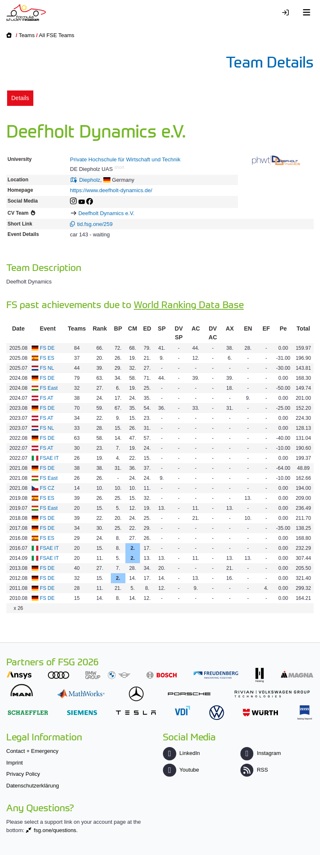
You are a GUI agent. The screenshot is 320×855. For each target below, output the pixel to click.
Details (20, 98)
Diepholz (89, 180)
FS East (49, 388)
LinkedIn (181, 753)
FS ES (47, 358)
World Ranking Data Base (189, 304)
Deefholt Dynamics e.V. (106, 213)
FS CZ (47, 488)
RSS (254, 770)
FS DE (47, 348)
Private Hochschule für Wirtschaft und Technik (125, 159)
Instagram (260, 753)
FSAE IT (49, 458)
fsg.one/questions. (56, 830)
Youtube (181, 770)
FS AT (46, 398)
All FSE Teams (56, 35)
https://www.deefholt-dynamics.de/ (111, 190)
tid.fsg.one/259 (94, 224)
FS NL (47, 368)
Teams (27, 35)
